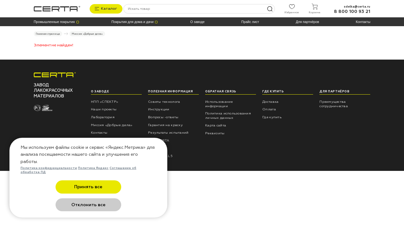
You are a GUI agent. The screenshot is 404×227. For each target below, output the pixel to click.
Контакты (363, 21)
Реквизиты (214, 133)
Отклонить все (119, 204)
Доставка (270, 101)
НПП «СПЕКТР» (104, 101)
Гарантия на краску (165, 124)
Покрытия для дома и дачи (132, 21)
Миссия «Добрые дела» (111, 124)
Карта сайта (215, 125)
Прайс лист (250, 21)
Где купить (272, 117)
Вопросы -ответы (163, 117)
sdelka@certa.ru (357, 6)
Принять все (58, 204)
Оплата (269, 109)
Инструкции (158, 109)
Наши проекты (103, 109)
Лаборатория (103, 117)
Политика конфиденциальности (49, 186)
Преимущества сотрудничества (333, 103)
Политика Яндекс (93, 186)
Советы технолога (164, 101)
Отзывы (155, 148)
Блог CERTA (158, 140)
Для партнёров (307, 21)
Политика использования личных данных (228, 115)
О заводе (197, 21)
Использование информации (219, 103)
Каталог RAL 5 (160, 156)
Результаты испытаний (168, 132)
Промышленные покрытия (54, 21)
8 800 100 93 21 (352, 11)
